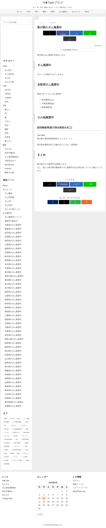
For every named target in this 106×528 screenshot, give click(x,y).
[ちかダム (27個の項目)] (14, 425)
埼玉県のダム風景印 (13, 264)
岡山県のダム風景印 (13, 351)
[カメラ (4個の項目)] (16, 456)
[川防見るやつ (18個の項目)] (16, 432)
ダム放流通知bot (9, 488)
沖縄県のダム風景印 (13, 406)
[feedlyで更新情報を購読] (72, 191)
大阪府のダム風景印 (13, 327)
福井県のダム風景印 (13, 292)
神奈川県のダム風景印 (14, 276)
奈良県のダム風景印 (13, 335)
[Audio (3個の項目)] (27, 460)
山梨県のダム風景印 (13, 296)
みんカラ (6, 495)
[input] (16, 22)
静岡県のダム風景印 (13, 308)
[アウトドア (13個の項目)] (25, 436)
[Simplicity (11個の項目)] (6, 443)
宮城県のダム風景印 (13, 237)
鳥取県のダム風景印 (13, 343)
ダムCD (8, 201)
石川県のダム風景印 (13, 288)
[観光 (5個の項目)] (18, 453)
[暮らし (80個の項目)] (19, 418)
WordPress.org (79, 491)
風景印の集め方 (11, 221)
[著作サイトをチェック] (63, 191)
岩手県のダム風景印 (13, 233)
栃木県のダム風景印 (13, 256)
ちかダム (6, 484)
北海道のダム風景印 (13, 225)
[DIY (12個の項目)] (17, 439)
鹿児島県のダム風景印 (14, 402)
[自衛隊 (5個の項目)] (11, 453)
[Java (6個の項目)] (5, 453)
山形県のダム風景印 (13, 245)
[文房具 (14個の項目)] (16, 436)
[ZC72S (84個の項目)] (11, 418)
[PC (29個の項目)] (5, 425)
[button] (91, 33)
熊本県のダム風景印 (13, 390)
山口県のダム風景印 (13, 359)
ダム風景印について (13, 217)
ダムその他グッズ (12, 209)
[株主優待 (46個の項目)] (6, 422)
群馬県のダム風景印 (13, 260)
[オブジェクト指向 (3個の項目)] (16, 460)
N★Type (5, 481)
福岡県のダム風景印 (13, 378)
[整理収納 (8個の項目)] (7, 446)
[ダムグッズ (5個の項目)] (25, 453)
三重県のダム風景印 (13, 315)
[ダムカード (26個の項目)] (24, 425)
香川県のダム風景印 (13, 367)
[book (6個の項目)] (27, 450)
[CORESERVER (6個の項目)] (17, 450)
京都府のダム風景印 (13, 323)
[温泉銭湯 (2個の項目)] (16, 464)
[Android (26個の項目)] (6, 429)
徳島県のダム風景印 (13, 363)
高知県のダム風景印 (13, 374)
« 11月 (39, 514)
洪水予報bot (7, 491)
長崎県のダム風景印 (13, 386)
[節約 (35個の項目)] (27, 422)
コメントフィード (80, 488)
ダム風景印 (7, 213)
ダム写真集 (9, 197)
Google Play (7, 498)
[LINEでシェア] (80, 33)
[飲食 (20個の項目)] (27, 429)
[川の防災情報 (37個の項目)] (17, 422)
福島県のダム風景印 (13, 248)
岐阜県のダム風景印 (13, 304)
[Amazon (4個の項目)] (7, 456)
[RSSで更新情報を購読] (77, 191)
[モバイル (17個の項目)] (6, 436)
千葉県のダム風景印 (13, 268)
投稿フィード (78, 484)
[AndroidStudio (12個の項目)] (8, 439)
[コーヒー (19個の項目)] (6, 432)
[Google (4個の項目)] (6, 460)
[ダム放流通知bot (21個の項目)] (17, 429)
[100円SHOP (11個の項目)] (25, 439)
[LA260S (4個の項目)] (25, 456)
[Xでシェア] (48, 33)
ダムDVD (8, 205)
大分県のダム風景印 (13, 394)
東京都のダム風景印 (13, 272)
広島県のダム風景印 (13, 355)
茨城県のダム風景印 (13, 252)
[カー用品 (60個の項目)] (26, 418)
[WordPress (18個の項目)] (25, 432)
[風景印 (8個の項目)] (6, 450)
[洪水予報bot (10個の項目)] (17, 443)
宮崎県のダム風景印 (13, 398)
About (5, 185)
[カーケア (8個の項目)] (18, 446)
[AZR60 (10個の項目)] (26, 443)
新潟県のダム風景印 (13, 280)
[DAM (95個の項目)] (5, 418)
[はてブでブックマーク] (69, 33)
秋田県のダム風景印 (13, 241)
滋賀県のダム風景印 (13, 319)
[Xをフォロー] (67, 191)
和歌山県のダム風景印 (14, 339)
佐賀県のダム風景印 (13, 382)
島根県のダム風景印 (13, 347)
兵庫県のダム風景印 (13, 331)
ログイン (76, 481)
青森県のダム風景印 (13, 229)
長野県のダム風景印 (13, 300)
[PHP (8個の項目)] (26, 446)
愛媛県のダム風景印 (13, 371)
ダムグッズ (7, 189)
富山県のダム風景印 (13, 284)
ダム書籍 (8, 193)
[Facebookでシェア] (59, 33)
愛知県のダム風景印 (13, 311)
